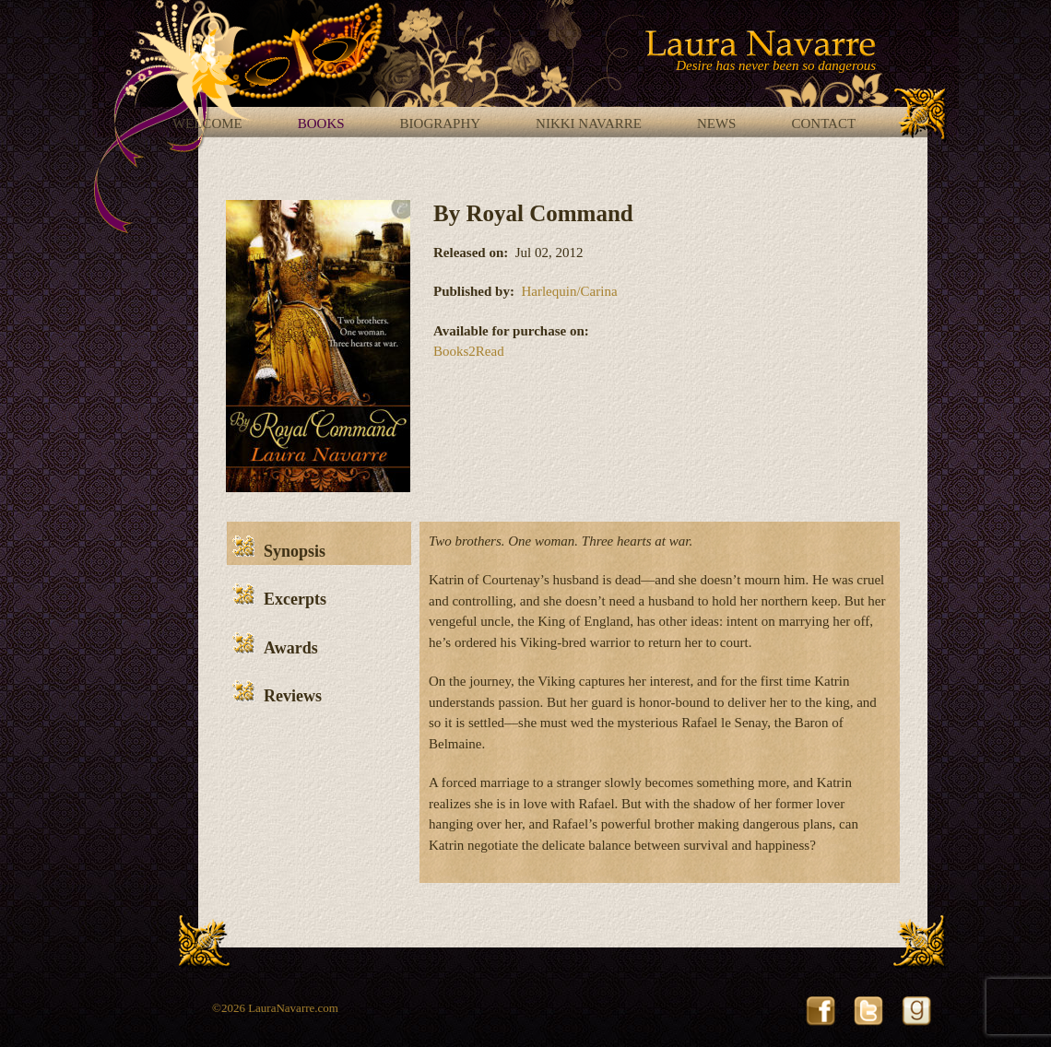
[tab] (319, 543)
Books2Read (468, 351)
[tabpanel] (659, 703)
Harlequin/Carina (569, 291)
